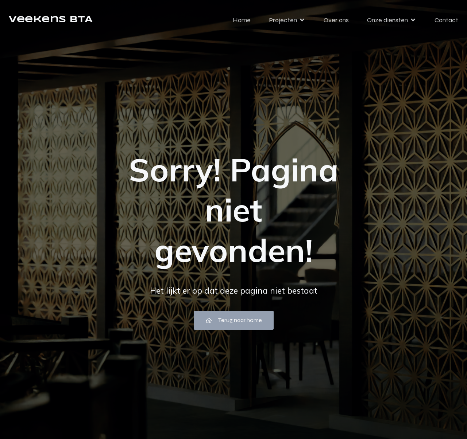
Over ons (336, 20)
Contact (446, 20)
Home (242, 20)
